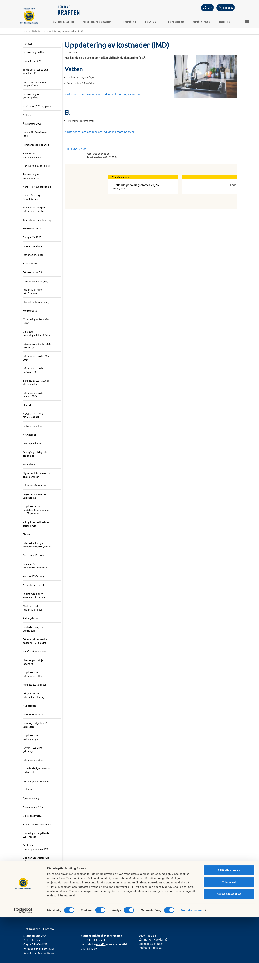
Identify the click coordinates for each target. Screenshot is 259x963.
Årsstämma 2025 (32, 123)
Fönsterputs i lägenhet (36, 144)
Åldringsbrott (30, 618)
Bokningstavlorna (33, 714)
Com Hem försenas (33, 555)
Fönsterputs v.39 (32, 272)
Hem (24, 31)
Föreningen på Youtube (36, 781)
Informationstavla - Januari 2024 (33, 394)
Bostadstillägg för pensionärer (33, 628)
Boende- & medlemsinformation (35, 566)
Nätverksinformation (34, 485)
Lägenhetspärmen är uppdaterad (34, 496)
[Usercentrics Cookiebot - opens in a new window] (23, 956)
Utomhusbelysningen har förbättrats (37, 770)
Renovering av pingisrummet (31, 176)
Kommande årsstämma (36, 903)
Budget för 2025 (32, 237)
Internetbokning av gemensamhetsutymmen (37, 545)
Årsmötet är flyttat (33, 585)
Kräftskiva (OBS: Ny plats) (37, 106)
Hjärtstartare (30, 263)
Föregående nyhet (121, 177)
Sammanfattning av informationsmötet (34, 209)
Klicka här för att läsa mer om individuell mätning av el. (100, 132)
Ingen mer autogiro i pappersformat (34, 83)
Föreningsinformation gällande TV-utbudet (35, 641)
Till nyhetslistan (77, 149)
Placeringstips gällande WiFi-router (36, 835)
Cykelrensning (31, 798)
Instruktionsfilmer (33, 426)
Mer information (191, 955)
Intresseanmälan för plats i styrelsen (37, 345)
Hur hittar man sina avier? (37, 824)
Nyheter (229, 21)
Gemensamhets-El (33, 873)
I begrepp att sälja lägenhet (33, 662)
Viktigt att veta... (32, 815)
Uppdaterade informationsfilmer (33, 674)
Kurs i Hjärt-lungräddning (37, 186)
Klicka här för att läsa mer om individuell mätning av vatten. (103, 94)
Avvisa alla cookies (229, 939)
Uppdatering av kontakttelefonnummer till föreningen (36, 510)
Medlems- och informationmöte (32, 607)
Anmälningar (206, 21)
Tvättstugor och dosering (37, 219)
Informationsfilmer (33, 760)
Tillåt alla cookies (229, 915)
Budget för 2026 (32, 60)
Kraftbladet (29, 434)
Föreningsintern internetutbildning (33, 695)
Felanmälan (133, 21)
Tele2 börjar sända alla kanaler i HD (35, 71)
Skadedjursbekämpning (36, 301)
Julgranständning (33, 246)
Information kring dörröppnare (33, 291)
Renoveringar (179, 21)
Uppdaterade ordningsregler (31, 737)
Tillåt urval (229, 927)
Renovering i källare (34, 52)
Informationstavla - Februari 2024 (33, 370)
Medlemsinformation (102, 21)
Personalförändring (34, 576)
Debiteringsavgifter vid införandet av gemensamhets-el (36, 861)
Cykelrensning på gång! (36, 281)
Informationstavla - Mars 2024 (36, 357)
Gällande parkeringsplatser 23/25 (36, 333)
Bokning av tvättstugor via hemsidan (36, 382)
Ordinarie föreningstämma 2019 (35, 847)
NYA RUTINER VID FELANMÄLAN (33, 415)
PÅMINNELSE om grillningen (32, 749)
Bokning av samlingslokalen (32, 155)
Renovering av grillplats (36, 165)
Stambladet (29, 464)
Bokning (155, 21)
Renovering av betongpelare (31, 95)
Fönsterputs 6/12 (32, 228)
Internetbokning (32, 443)
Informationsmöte (33, 254)
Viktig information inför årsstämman (36, 524)
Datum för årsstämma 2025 (35, 134)
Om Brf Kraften (68, 21)
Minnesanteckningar (34, 684)
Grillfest (27, 115)
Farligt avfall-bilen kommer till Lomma (34, 595)
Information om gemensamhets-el (33, 892)
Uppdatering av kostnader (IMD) (36, 321)
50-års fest (29, 882)
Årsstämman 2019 (33, 807)
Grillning (28, 789)
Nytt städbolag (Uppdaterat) (31, 197)
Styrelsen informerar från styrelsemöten (37, 475)
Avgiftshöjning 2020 (34, 651)
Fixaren (27, 534)
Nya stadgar (29, 705)
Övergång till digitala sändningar (35, 454)
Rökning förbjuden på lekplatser (35, 724)
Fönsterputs (30, 310)
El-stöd (27, 405)
